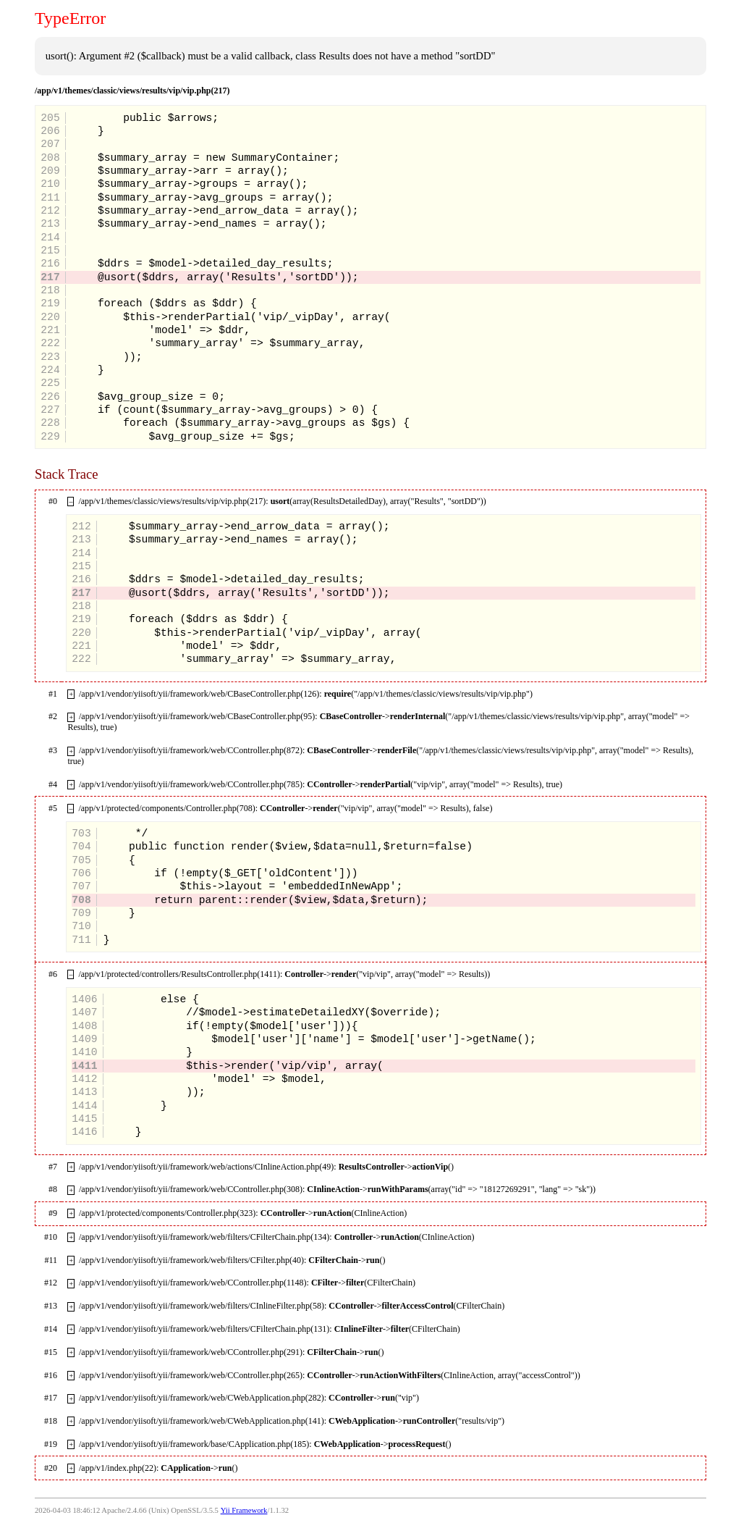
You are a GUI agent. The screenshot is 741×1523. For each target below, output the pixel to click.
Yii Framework (244, 1510)
